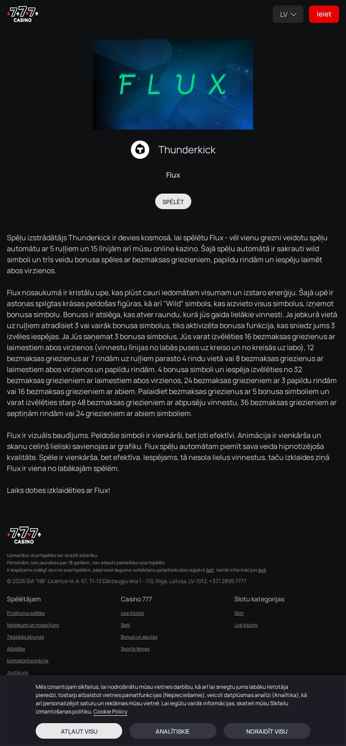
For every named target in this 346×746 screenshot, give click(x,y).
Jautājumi (17, 672)
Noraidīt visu (266, 731)
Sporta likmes (135, 648)
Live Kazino (132, 613)
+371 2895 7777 (227, 581)
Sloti (125, 625)
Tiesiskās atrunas (25, 636)
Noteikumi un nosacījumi (33, 625)
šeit (210, 570)
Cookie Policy (110, 711)
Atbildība (16, 648)
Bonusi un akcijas (139, 636)
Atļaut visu (79, 731)
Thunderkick (187, 150)
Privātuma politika (26, 613)
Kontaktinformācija (28, 660)
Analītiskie (173, 731)
